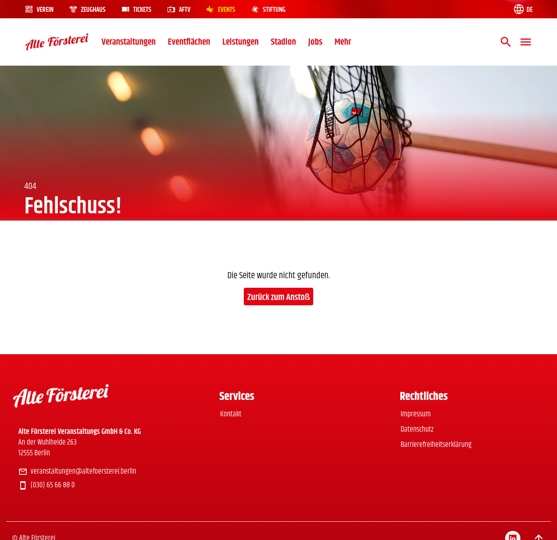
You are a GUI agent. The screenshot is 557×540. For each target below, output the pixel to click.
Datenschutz (417, 429)
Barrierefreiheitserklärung (436, 445)
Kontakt (230, 414)
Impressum (416, 414)
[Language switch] (523, 9)
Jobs (315, 42)
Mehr (343, 42)
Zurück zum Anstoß (278, 297)
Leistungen (240, 42)
